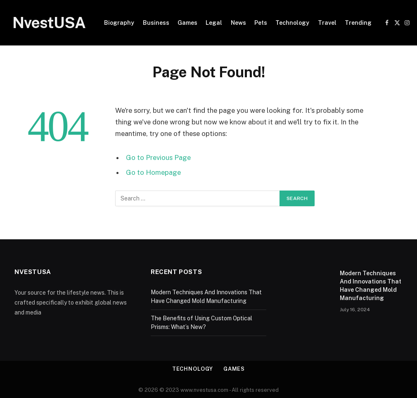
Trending (358, 22)
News (238, 22)
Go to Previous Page (158, 157)
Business (156, 22)
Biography (119, 22)
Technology (292, 22)
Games (187, 22)
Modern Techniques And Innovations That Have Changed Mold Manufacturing (370, 285)
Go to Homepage (153, 172)
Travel (327, 22)
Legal (214, 22)
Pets (260, 22)
